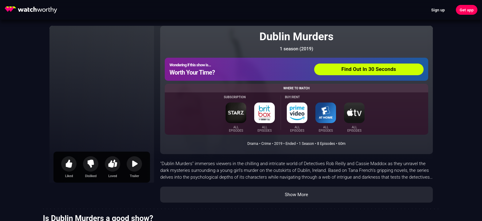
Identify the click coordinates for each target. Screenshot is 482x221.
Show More (296, 194)
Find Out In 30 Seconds (369, 69)
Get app (467, 10)
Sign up (438, 10)
